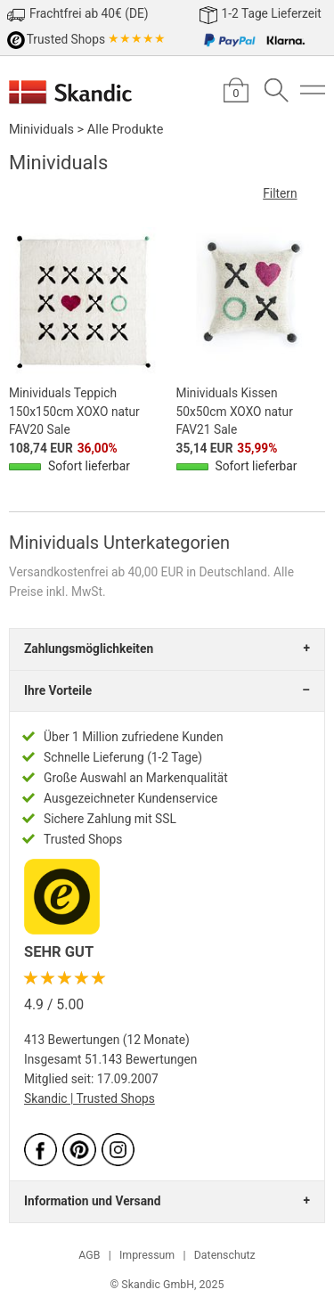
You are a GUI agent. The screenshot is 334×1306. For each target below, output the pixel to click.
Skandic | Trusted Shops (89, 1098)
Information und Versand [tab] (92, 1201)
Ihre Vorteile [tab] (58, 690)
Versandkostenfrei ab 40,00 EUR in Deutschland (138, 572)
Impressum (147, 1255)
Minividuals (41, 129)
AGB (89, 1255)
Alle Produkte (125, 129)
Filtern (294, 193)
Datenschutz (225, 1255)
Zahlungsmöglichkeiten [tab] (88, 648)
